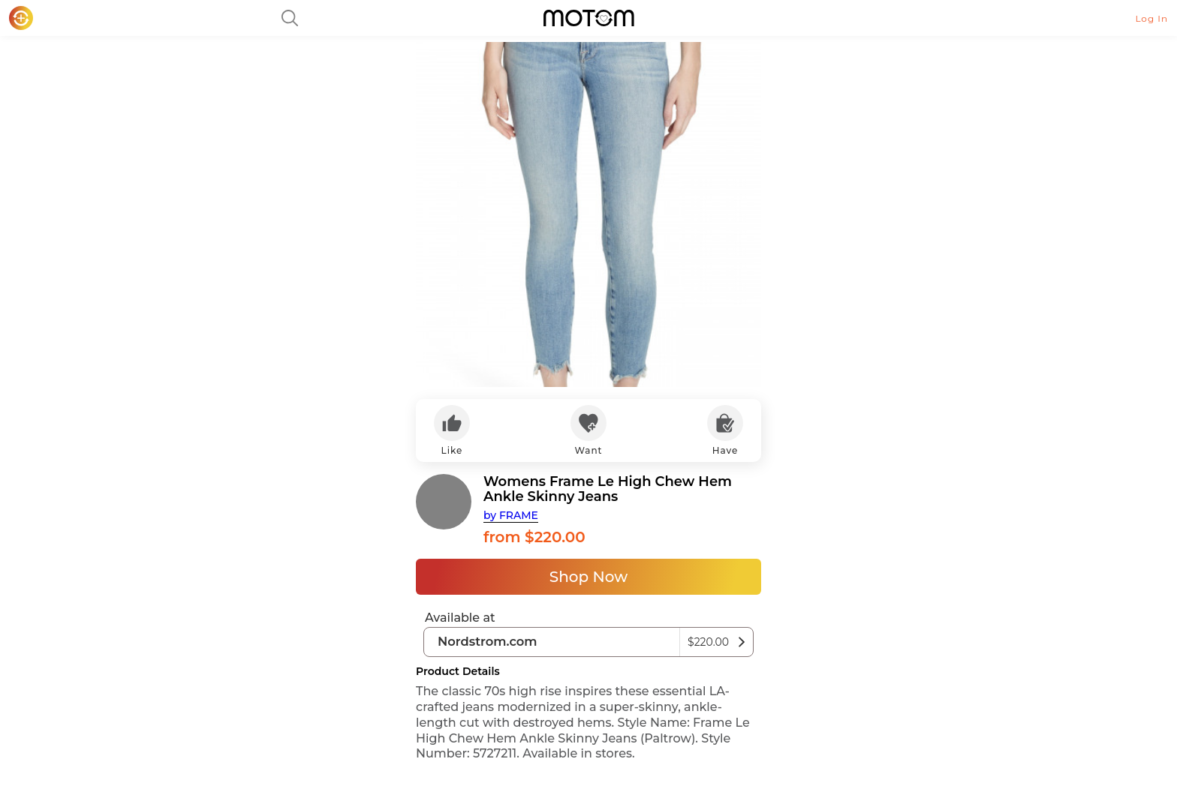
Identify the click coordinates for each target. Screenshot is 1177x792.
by (510, 515)
